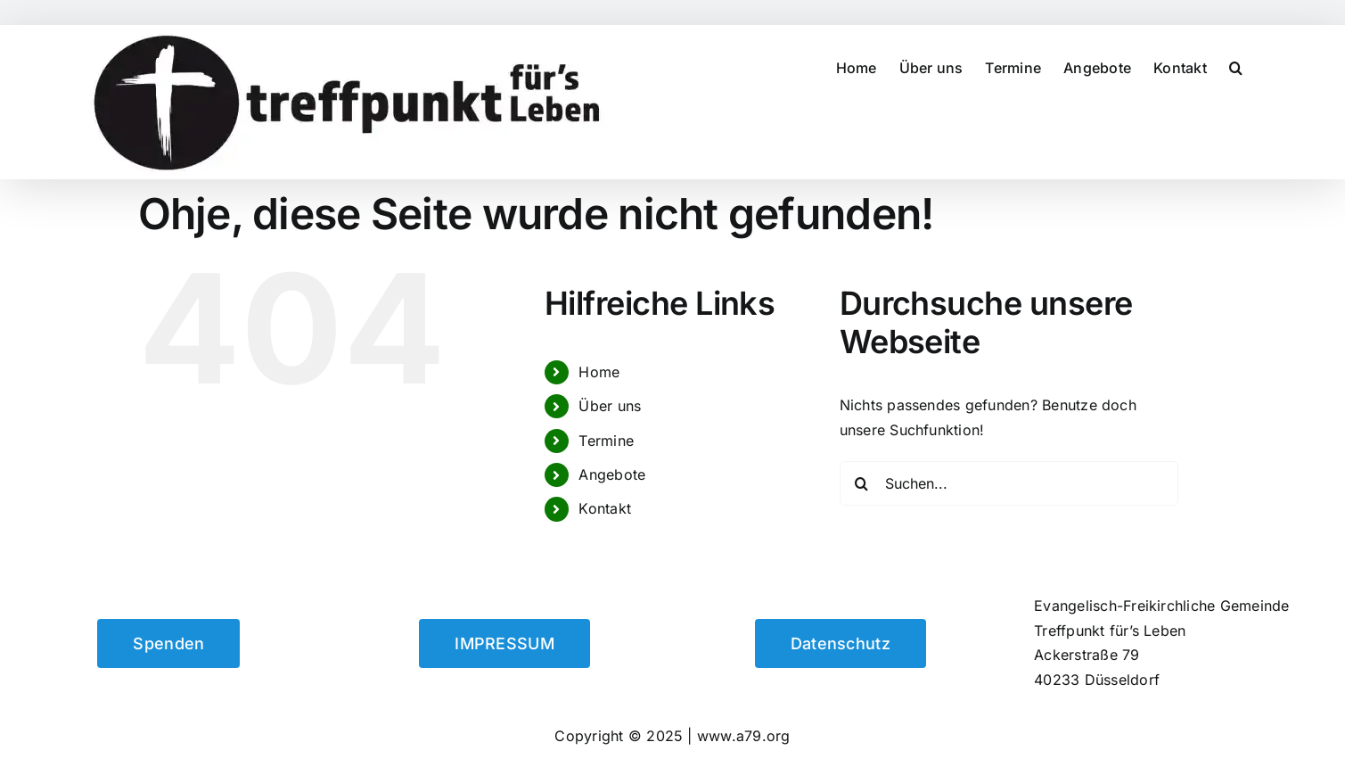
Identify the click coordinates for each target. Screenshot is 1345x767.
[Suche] (862, 483)
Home (598, 372)
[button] (1235, 67)
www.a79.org (744, 736)
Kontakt (604, 508)
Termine (606, 440)
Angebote (611, 474)
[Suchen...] (1009, 483)
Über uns (609, 406)
